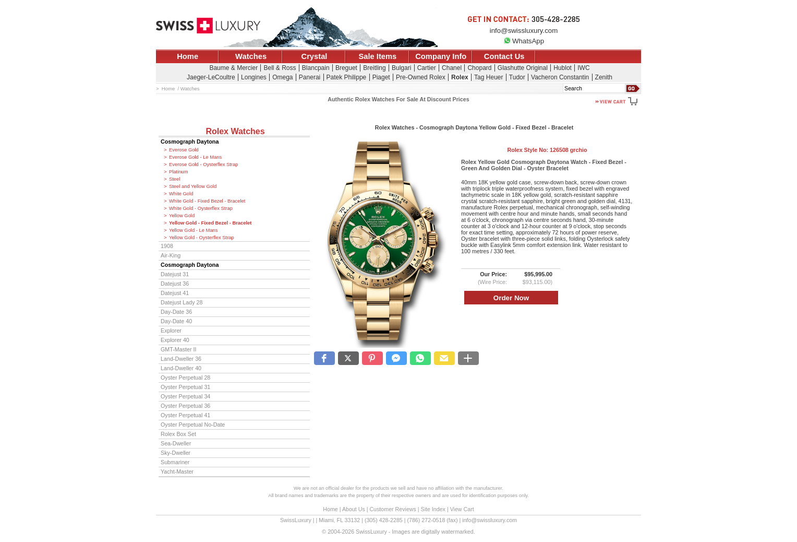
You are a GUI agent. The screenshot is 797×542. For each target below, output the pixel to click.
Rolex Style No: (547, 150)
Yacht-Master (177, 471)
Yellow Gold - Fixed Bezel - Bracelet (210, 223)
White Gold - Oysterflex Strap (201, 208)
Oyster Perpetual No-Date (193, 424)
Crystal (314, 56)
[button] (324, 358)
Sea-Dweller (176, 443)
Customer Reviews (392, 509)
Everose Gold (184, 149)
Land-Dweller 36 (181, 359)
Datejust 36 (175, 283)
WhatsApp (523, 41)
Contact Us (504, 56)
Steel (174, 179)
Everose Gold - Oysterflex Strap (203, 164)
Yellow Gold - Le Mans (193, 230)
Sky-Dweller (175, 453)
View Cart (462, 509)
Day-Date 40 (176, 321)
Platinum (178, 171)
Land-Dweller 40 (181, 368)
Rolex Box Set (178, 434)
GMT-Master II (178, 349)
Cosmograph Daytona (190, 141)
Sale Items (377, 56)
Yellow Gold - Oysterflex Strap (201, 237)
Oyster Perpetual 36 (185, 406)
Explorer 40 (175, 340)
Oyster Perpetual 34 (185, 396)
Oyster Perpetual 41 (185, 415)
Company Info (440, 56)
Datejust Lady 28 (181, 302)
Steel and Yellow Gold (192, 186)
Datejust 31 (175, 274)
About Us (353, 509)
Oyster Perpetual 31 (185, 387)
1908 (167, 246)
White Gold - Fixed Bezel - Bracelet (207, 201)
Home (187, 56)
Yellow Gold (182, 215)
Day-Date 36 (176, 312)
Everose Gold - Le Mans (195, 157)
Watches (251, 56)
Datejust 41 (175, 293)
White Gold (181, 193)
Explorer (171, 330)
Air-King (170, 255)
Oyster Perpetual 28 (185, 377)
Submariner (175, 462)
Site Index (433, 509)
